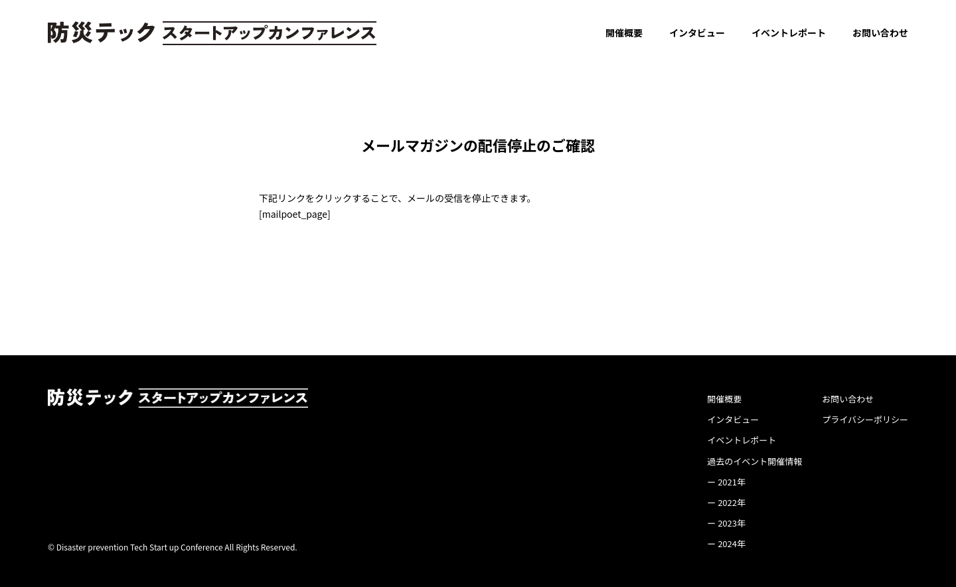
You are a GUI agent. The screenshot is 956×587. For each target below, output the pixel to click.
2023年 (732, 523)
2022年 (732, 502)
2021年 (732, 481)
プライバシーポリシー (865, 419)
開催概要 (624, 32)
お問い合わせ (880, 32)
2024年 (732, 543)
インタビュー (697, 32)
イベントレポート (789, 32)
